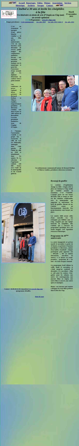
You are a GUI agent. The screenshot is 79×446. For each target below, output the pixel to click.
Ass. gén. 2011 (69, 22)
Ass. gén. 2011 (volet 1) (55, 22)
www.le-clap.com (48, 20)
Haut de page (39, 296)
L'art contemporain (27, 22)
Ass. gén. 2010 (41, 22)
